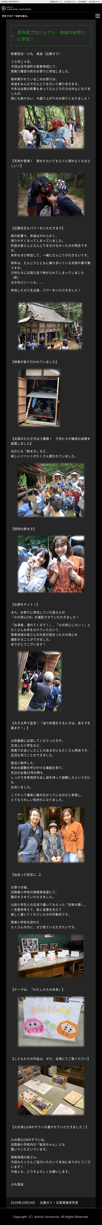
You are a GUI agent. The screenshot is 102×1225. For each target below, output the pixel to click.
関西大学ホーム (57, 2)
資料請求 (83, 2)
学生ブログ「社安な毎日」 (15, 16)
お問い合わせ (71, 2)
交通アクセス (95, 2)
